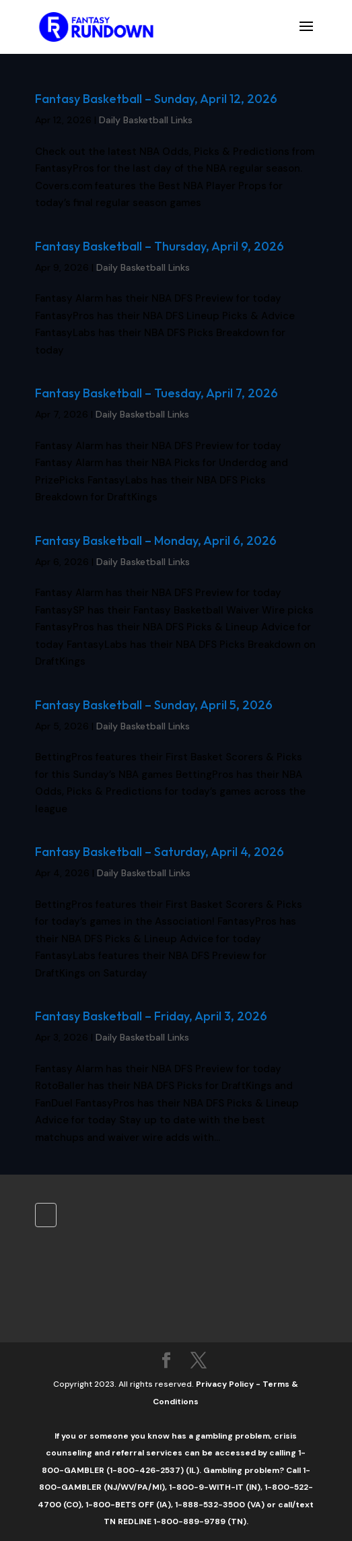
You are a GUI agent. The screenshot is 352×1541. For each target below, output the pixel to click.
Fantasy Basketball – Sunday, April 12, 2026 (156, 98)
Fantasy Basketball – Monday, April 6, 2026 (156, 540)
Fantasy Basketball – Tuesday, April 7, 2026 (156, 393)
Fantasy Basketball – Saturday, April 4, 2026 (159, 851)
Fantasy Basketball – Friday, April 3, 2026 (151, 1016)
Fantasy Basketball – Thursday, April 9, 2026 (159, 246)
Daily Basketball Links (145, 120)
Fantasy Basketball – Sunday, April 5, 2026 (154, 705)
